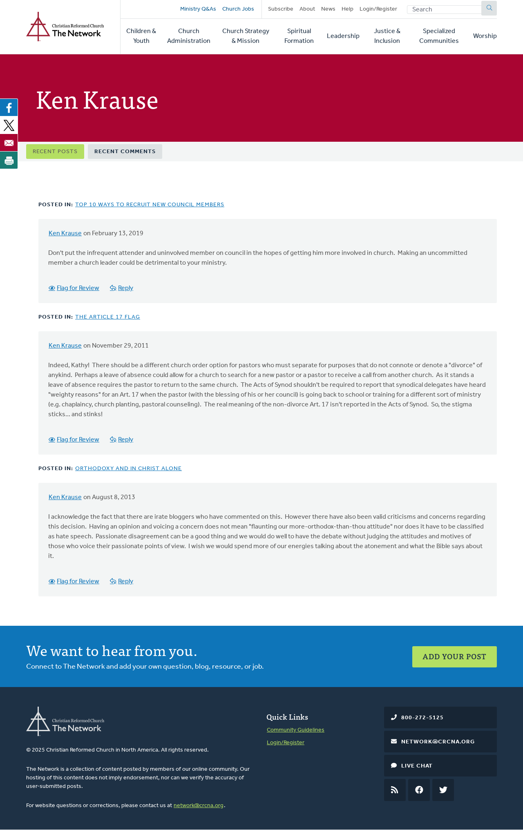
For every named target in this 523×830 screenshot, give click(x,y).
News (328, 9)
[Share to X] (9, 125)
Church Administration (188, 36)
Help (347, 9)
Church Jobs (238, 9)
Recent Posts (55, 152)
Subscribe (280, 9)
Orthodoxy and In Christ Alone (128, 469)
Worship (485, 36)
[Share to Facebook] (9, 107)
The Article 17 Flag (107, 317)
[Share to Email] (9, 143)
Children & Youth (141, 36)
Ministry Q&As (198, 9)
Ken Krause (65, 233)
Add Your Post (454, 656)
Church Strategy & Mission (245, 36)
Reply (125, 288)
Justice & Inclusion (387, 36)
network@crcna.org (199, 806)
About (307, 9)
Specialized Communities (439, 36)
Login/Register (378, 9)
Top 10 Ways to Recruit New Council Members (149, 205)
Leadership (343, 36)
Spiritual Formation (299, 36)
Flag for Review (78, 288)
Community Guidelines (295, 730)
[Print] (9, 160)
